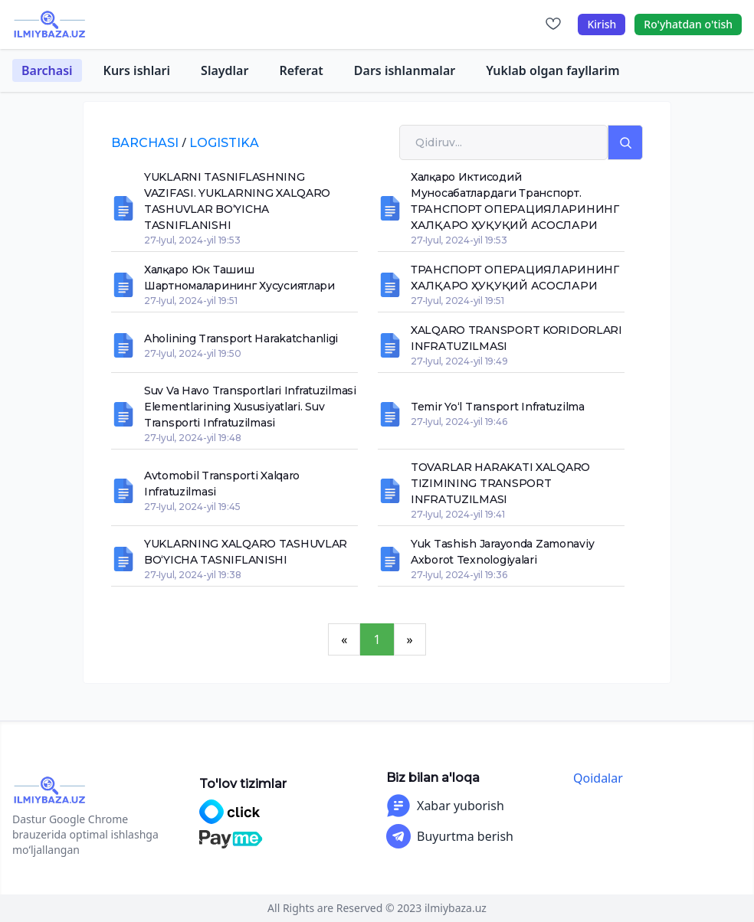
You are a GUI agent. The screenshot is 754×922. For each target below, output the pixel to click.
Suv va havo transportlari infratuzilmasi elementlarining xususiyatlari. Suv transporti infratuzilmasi (250, 407)
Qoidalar (598, 778)
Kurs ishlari (137, 70)
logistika (224, 143)
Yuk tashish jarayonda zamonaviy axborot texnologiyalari (502, 552)
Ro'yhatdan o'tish (688, 24)
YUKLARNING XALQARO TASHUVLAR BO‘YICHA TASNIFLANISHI (245, 552)
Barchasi (47, 70)
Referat (301, 70)
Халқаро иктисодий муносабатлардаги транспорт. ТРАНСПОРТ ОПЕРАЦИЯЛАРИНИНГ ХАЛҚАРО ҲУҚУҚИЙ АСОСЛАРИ (515, 201)
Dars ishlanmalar (404, 70)
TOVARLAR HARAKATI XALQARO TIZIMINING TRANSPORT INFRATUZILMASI (500, 483)
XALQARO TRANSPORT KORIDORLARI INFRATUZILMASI (516, 338)
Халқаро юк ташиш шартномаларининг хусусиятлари (239, 278)
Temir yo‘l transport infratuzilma (498, 407)
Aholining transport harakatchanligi (241, 338)
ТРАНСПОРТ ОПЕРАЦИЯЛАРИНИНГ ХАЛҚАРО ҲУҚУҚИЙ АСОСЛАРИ (515, 278)
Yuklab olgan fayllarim (552, 70)
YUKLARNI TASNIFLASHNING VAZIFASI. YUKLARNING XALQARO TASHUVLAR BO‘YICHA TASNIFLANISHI (237, 201)
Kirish (601, 24)
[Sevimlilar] (553, 24)
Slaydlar (224, 70)
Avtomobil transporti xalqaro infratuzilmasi (222, 484)
